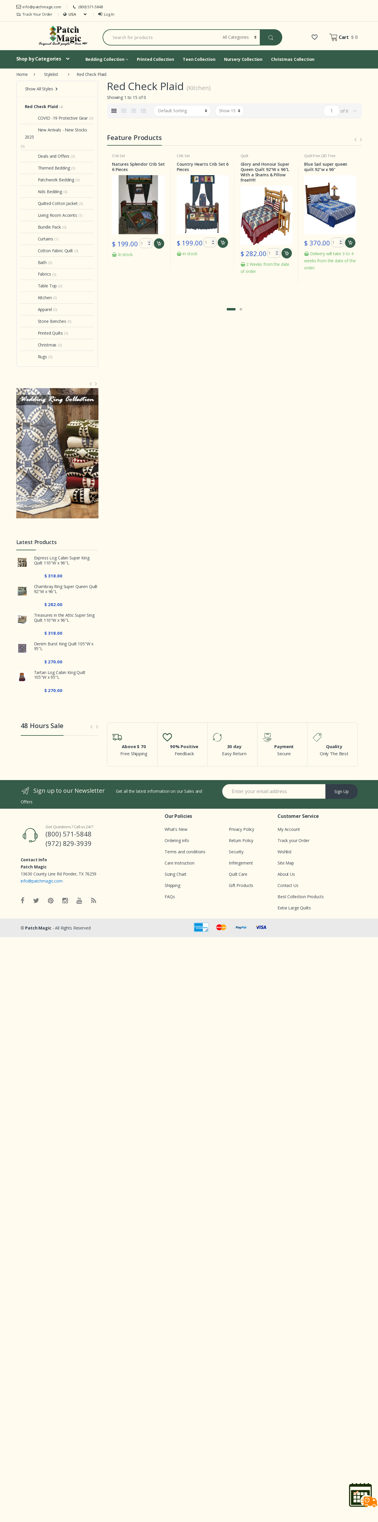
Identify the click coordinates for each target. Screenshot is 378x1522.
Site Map (286, 863)
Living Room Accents (51, 215)
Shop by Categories (38, 59)
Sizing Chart (175, 874)
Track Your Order (34, 14)
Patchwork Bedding (49, 180)
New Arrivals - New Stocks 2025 (56, 133)
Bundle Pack (43, 227)
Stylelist (51, 74)
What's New (176, 829)
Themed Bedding (47, 168)
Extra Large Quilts (294, 908)
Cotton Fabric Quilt (49, 250)
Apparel (38, 309)
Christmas (41, 345)
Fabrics (38, 274)
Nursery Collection (243, 59)
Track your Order (293, 840)
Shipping (172, 885)
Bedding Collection (106, 59)
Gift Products (241, 885)
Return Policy (241, 840)
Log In (106, 14)
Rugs (36, 356)
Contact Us (288, 885)
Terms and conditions (185, 851)
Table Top (41, 286)
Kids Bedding (43, 191)
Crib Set (118, 155)
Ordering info (177, 840)
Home (22, 74)
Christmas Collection (292, 59)
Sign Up (341, 791)
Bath (36, 262)
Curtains (39, 239)
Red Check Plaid (41, 106)
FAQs (170, 896)
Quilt (307, 155)
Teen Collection (199, 59)
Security (236, 851)
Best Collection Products (301, 896)
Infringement (241, 863)
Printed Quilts (44, 333)
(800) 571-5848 (87, 7)
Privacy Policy (241, 829)
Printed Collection (155, 59)
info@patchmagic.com (38, 6)
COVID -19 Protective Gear (56, 118)
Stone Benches (45, 321)
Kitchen (38, 297)
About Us (286, 874)
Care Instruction (179, 863)
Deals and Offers (47, 156)
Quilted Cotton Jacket (51, 203)
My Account (289, 829)
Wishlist (285, 851)
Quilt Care (238, 874)
